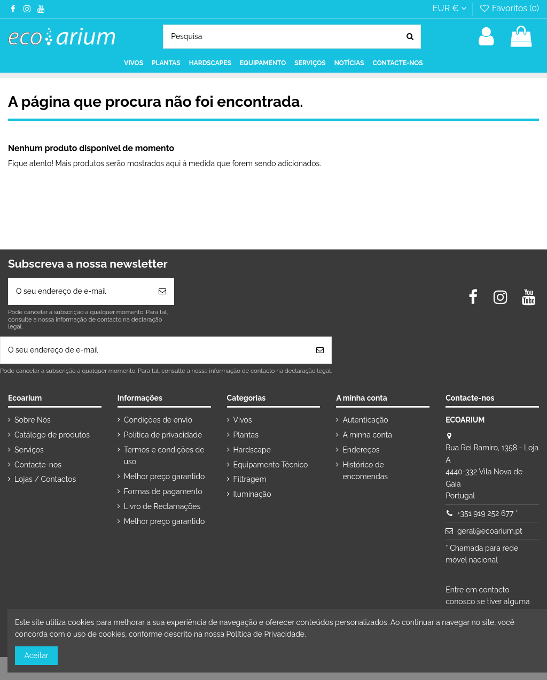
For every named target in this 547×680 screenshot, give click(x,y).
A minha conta (367, 435)
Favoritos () (509, 8)
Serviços (29, 449)
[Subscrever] (162, 291)
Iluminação (252, 494)
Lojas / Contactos (45, 479)
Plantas (246, 435)
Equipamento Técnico (270, 464)
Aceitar (37, 655)
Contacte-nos (37, 464)
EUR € (449, 8)
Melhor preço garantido (164, 476)
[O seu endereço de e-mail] (80, 291)
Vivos (242, 420)
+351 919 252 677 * (487, 513)
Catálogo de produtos (52, 435)
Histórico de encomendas (365, 470)
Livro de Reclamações (162, 506)
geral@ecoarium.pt (489, 531)
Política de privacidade (163, 435)
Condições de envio (158, 420)
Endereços (360, 449)
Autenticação (365, 420)
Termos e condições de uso (164, 455)
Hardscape (252, 449)
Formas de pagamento (163, 491)
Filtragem (250, 479)
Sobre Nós (32, 420)
